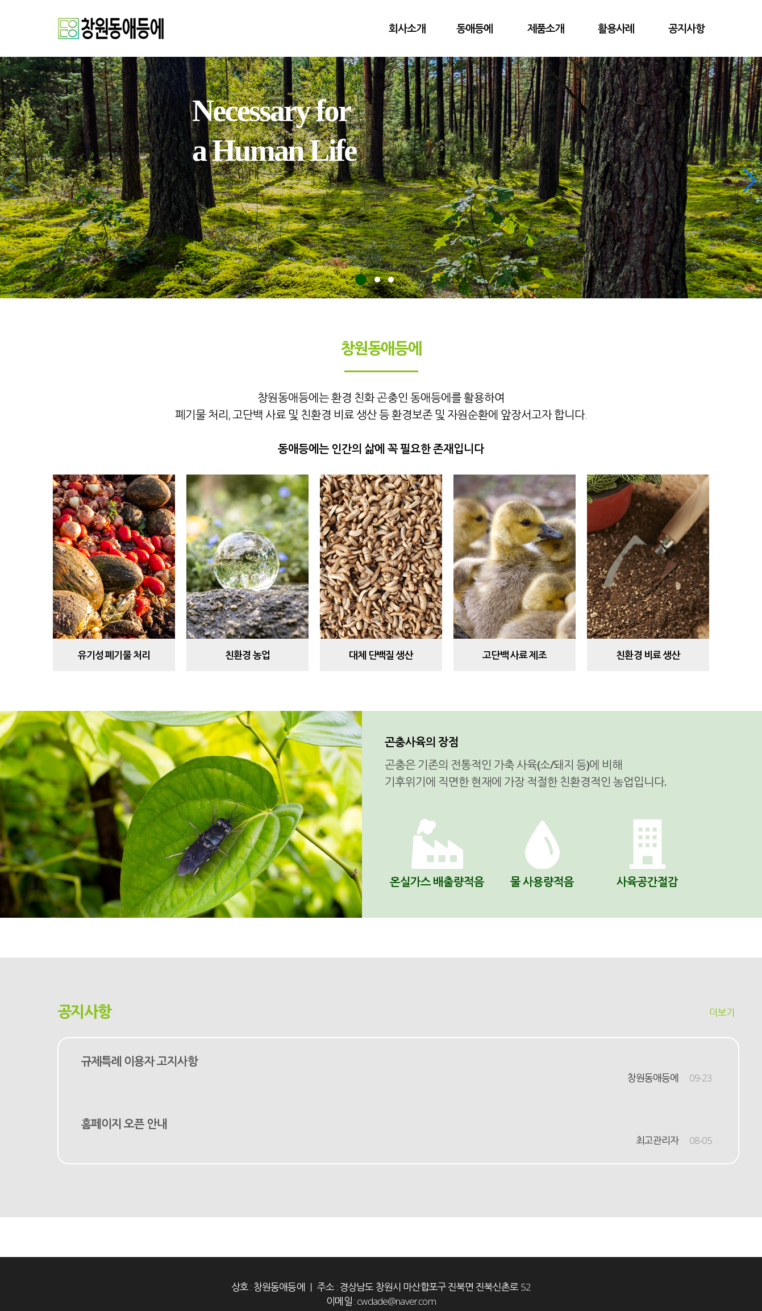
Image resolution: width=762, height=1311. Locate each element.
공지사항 (686, 28)
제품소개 (545, 28)
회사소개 (407, 28)
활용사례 (616, 28)
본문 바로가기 (0, 0)
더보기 (722, 1012)
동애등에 (474, 28)
